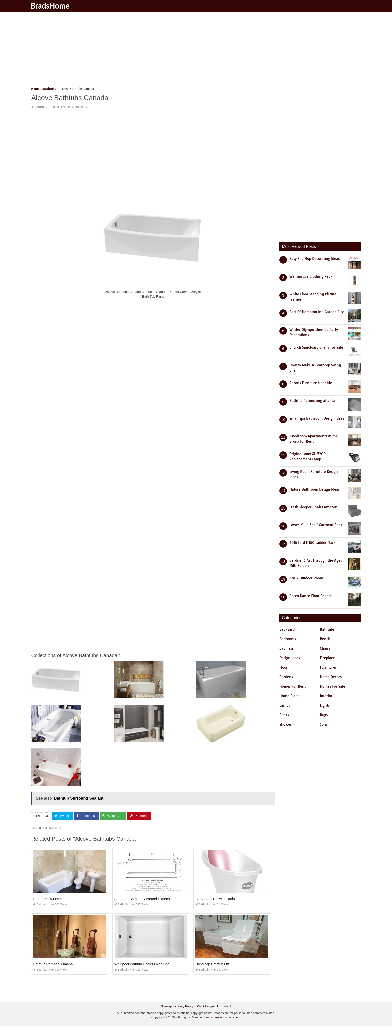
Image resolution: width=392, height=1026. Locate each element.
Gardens (286, 677)
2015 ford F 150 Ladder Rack (313, 542)
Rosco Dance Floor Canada (311, 596)
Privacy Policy (183, 1006)
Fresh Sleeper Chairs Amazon (314, 507)
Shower (286, 724)
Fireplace (327, 658)
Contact (225, 1006)
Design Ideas (290, 658)
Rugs (324, 715)
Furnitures (328, 667)
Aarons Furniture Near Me (311, 383)
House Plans (289, 696)
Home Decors (331, 677)
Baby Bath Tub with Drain (215, 899)
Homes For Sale (332, 686)
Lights (325, 705)
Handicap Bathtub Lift (212, 964)
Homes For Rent (293, 686)
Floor (284, 667)
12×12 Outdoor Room (306, 578)
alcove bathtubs (50, 828)
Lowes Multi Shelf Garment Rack (316, 525)
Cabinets (287, 648)
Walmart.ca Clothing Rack (311, 276)
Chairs (325, 648)
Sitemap (166, 1006)
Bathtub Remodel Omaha (53, 964)
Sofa (323, 724)
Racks (284, 715)
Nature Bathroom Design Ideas (315, 489)
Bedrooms (288, 639)
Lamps (285, 705)
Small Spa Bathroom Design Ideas (317, 418)
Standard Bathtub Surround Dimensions (145, 899)
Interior (326, 696)
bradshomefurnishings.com (222, 1017)
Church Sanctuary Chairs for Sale (316, 347)
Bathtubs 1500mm (47, 899)
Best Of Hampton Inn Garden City (317, 312)
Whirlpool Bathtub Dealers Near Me (142, 964)
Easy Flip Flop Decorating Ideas (315, 258)
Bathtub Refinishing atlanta (312, 400)
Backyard (287, 629)
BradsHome (53, 5)
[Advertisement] (181, 51)
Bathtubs (41, 107)
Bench (325, 639)
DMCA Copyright (207, 1006)
